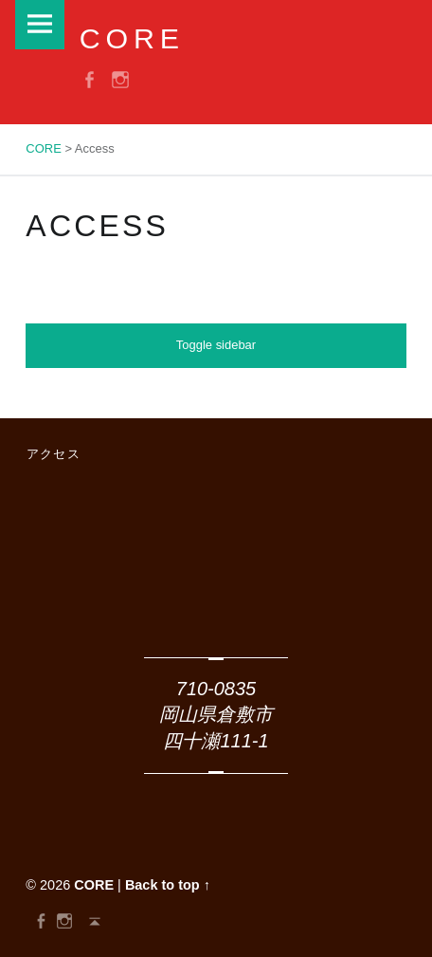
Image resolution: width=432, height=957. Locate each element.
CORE (94, 885)
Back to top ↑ (167, 885)
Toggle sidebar (216, 345)
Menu (39, 24)
